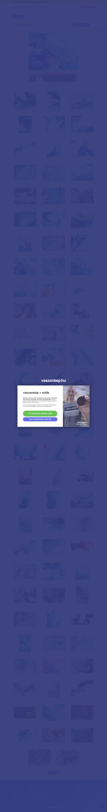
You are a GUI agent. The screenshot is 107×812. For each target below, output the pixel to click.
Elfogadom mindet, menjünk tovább (40, 413)
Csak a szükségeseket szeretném (40, 419)
